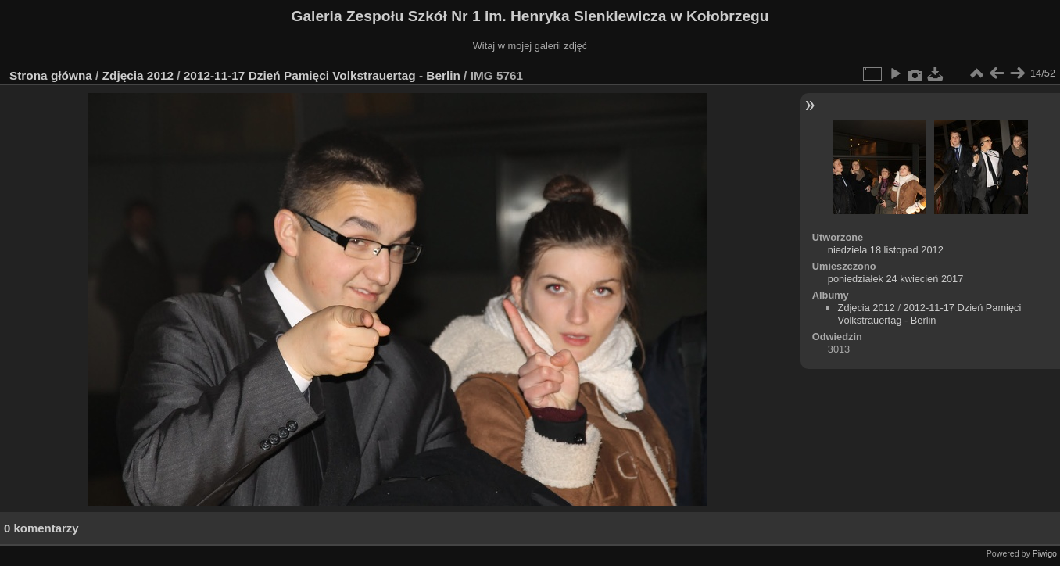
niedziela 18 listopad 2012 (886, 250)
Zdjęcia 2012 (138, 75)
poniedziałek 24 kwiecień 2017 (896, 279)
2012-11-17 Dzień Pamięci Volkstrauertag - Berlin (322, 75)
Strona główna (50, 75)
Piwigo (1045, 553)
